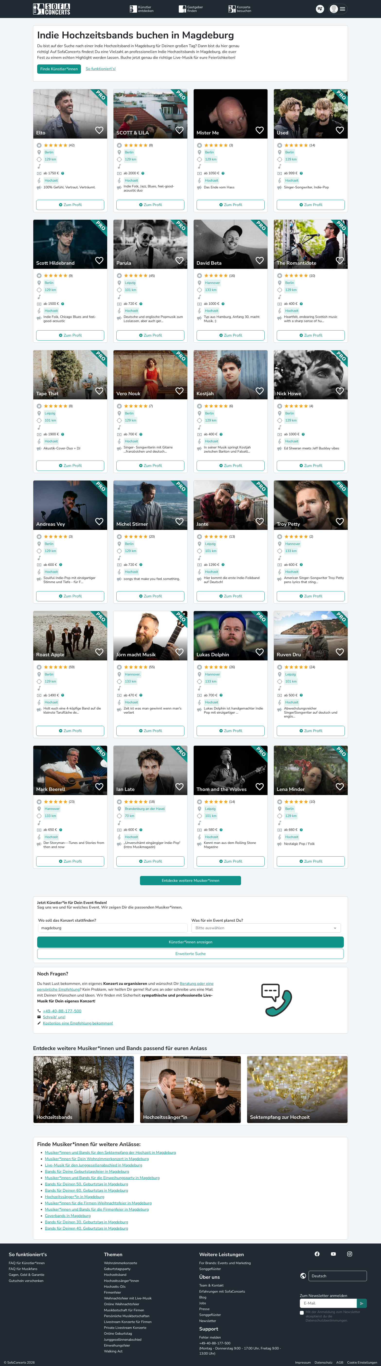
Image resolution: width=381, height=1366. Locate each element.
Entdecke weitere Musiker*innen (190, 880)
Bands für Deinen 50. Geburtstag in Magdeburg (86, 1184)
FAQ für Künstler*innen (27, 1263)
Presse (204, 1309)
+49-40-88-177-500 (62, 1011)
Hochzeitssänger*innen (121, 1280)
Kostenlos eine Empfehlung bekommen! (78, 1023)
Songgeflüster (210, 1269)
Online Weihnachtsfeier (121, 1304)
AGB (339, 1362)
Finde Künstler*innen (59, 69)
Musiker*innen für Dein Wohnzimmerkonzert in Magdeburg (97, 1159)
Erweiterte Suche (190, 953)
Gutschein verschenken (26, 1280)
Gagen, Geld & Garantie (26, 1274)
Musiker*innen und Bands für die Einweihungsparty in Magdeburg (102, 1178)
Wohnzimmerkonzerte (120, 1263)
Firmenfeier (112, 1292)
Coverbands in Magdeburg (68, 1215)
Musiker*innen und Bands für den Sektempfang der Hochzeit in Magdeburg (110, 1152)
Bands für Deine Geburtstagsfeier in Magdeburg (87, 1171)
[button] (338, 9)
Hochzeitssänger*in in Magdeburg (74, 1197)
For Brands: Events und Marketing (225, 1263)
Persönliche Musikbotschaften (126, 1316)
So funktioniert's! (101, 68)
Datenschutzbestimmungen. (327, 1320)
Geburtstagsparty (117, 1269)
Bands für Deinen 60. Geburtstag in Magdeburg (86, 1190)
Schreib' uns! (54, 1017)
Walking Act (113, 1351)
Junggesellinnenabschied (122, 1339)
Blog (202, 1297)
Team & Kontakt (211, 1285)
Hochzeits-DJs (115, 1286)
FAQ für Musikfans (23, 1269)
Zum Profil (73, 205)
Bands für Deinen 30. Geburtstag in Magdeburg (86, 1222)
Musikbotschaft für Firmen (124, 1310)
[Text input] (328, 1303)
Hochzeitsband (115, 1274)
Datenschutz (323, 1362)
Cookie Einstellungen (362, 1362)
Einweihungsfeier (117, 1345)
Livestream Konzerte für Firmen (128, 1322)
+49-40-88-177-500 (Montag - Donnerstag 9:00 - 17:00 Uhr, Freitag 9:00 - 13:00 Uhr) (240, 1348)
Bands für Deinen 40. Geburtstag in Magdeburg (86, 1228)
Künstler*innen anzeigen (190, 942)
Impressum (303, 1362)
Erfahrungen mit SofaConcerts (222, 1291)
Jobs (202, 1303)
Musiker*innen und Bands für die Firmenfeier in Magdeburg (97, 1209)
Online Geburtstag (118, 1333)
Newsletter (207, 1321)
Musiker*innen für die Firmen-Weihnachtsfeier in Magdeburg (98, 1203)
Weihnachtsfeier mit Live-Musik (128, 1298)
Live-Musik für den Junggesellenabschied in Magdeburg (93, 1165)
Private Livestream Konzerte (125, 1327)
